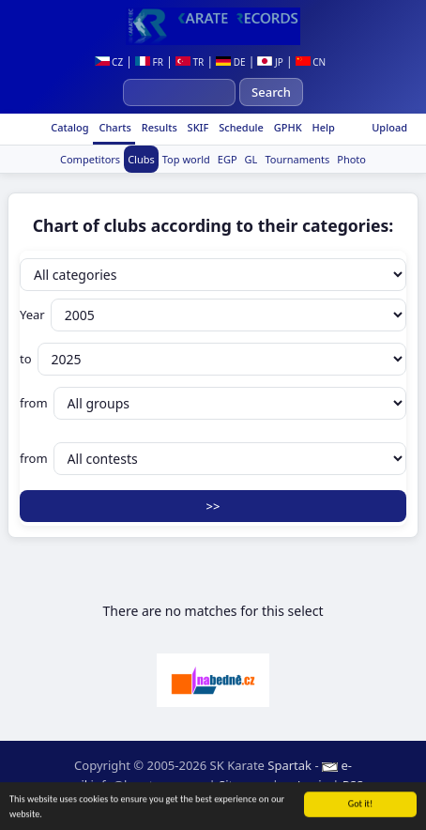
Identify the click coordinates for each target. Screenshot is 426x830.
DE (230, 62)
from (213, 403)
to (213, 359)
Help (322, 127)
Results (158, 127)
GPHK (286, 127)
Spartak (289, 765)
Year (213, 315)
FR (149, 62)
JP (269, 62)
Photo (351, 159)
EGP (227, 159)
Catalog (68, 127)
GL (251, 159)
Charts (114, 127)
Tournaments (297, 159)
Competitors (90, 159)
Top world (186, 159)
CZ (109, 62)
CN (311, 62)
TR (189, 62)
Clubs (141, 159)
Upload (389, 127)
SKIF (197, 127)
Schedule (240, 127)
